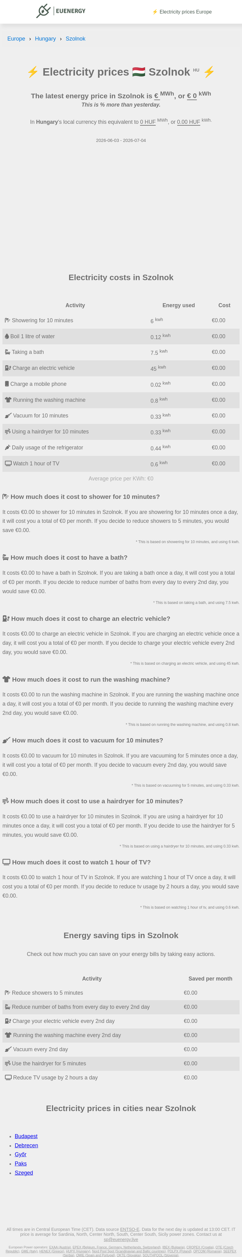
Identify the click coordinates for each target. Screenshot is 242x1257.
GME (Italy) (29, 1251)
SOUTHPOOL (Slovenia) (160, 1255)
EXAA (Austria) (60, 1247)
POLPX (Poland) (180, 1251)
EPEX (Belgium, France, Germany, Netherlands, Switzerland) (116, 1247)
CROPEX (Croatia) (200, 1247)
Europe (16, 39)
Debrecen (26, 1145)
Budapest (26, 1136)
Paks (21, 1164)
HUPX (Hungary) (78, 1251)
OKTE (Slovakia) (129, 1255)
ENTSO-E (129, 1229)
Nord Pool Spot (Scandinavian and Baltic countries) (129, 1251)
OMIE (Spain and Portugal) (95, 1255)
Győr (20, 1154)
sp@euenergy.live (121, 1239)
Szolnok (75, 39)
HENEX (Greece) (51, 1251)
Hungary (45, 39)
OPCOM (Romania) (207, 1251)
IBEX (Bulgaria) (173, 1247)
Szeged (24, 1173)
